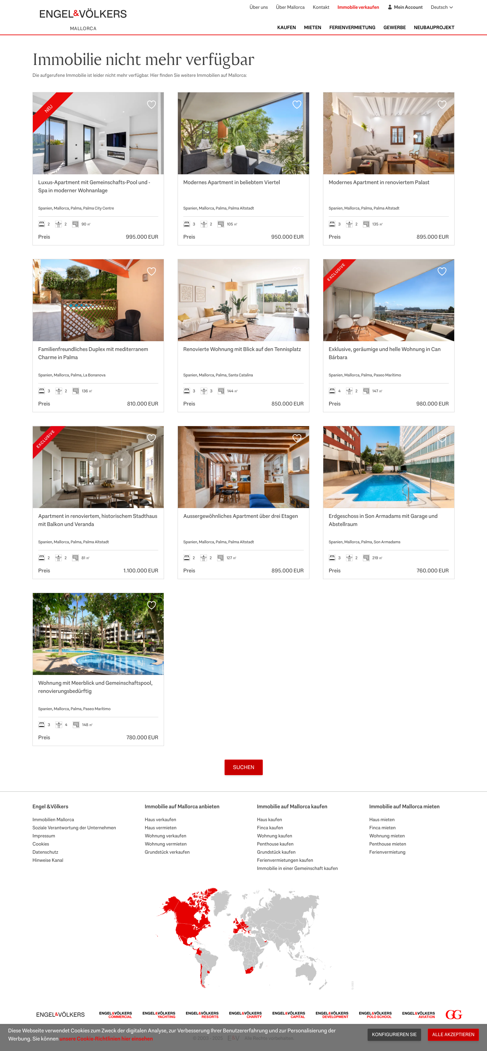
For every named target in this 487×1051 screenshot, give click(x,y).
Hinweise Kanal (47, 860)
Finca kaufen (270, 828)
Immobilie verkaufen (358, 7)
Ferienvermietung (352, 27)
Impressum (43, 836)
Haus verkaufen (160, 819)
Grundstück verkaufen (167, 852)
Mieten (312, 27)
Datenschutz (45, 852)
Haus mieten (382, 819)
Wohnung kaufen (274, 836)
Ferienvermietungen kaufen (285, 860)
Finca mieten (382, 828)
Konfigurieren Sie (394, 1034)
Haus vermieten (161, 828)
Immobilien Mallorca (53, 819)
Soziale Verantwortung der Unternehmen (74, 828)
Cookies (40, 844)
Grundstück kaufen (276, 852)
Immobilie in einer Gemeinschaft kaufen (297, 868)
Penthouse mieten (387, 844)
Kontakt (321, 7)
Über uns (259, 7)
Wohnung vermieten (166, 844)
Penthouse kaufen (275, 844)
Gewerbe (395, 27)
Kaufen (286, 27)
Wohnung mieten (387, 836)
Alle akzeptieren (453, 1034)
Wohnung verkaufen (165, 836)
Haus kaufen (269, 819)
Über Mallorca (290, 7)
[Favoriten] (151, 104)
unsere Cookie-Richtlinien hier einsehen (106, 1038)
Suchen (243, 767)
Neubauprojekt (434, 27)
